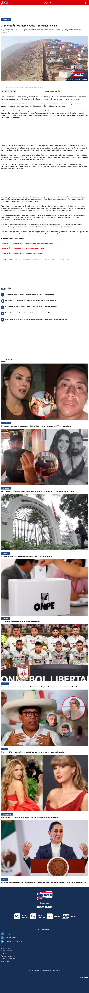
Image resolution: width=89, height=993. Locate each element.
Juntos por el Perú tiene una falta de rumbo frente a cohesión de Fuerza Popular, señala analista (33, 752)
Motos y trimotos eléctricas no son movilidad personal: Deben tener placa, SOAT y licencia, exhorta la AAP (36, 319)
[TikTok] (51, 907)
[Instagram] (46, 907)
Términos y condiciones (8, 956)
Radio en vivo (5, 961)
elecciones (35, 259)
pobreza (62, 259)
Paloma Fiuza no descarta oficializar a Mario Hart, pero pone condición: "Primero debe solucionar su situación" (37, 313)
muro (41, 259)
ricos (68, 259)
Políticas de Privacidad (8, 959)
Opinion (47, 259)
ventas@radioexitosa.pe (12, 934)
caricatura (17, 259)
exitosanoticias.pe (10, 938)
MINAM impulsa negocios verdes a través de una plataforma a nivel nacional (26, 556)
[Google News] (48, 907)
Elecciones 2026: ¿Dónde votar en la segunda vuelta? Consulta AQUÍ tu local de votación (30, 300)
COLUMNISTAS (26, 259)
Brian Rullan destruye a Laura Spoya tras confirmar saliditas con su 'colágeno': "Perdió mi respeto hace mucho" (38, 491)
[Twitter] (40, 907)
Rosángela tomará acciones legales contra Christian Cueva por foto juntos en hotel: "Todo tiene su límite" (36, 426)
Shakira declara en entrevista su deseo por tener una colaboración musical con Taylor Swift (31, 817)
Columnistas (6, 19)
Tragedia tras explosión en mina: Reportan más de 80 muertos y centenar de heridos (30, 294)
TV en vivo (4, 953)
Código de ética (6, 948)
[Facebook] (38, 907)
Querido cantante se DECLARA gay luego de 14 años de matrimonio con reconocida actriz (31, 306)
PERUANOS (55, 259)
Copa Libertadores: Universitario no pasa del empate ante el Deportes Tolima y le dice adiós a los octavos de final (39, 687)
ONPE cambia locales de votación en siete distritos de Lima (20, 622)
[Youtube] (43, 907)
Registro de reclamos (7, 951)
